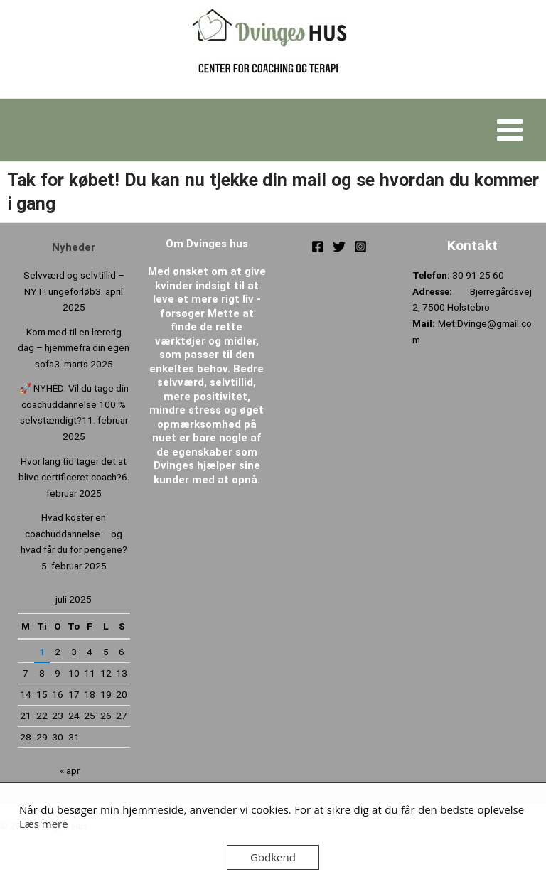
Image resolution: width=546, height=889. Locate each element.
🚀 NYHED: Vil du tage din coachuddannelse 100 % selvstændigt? (74, 404)
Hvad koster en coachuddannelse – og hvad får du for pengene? (74, 533)
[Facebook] (317, 246)
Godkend (273, 857)
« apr (70, 770)
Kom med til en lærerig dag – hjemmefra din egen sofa (73, 348)
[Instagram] (360, 246)
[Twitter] (339, 246)
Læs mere (43, 824)
